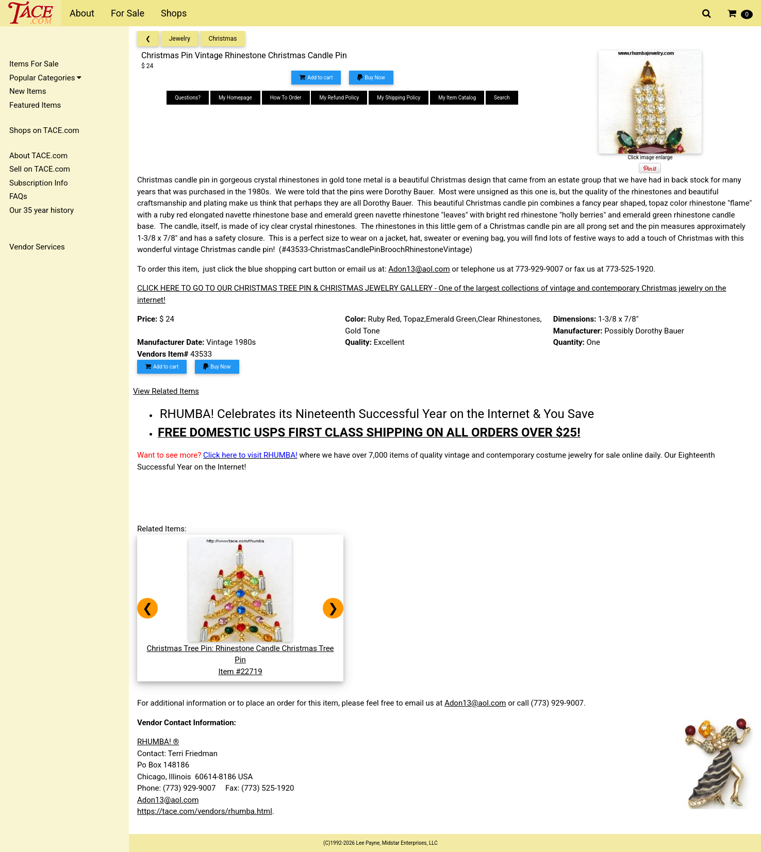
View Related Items (166, 391)
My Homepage (235, 98)
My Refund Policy (339, 98)
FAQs (18, 196)
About (82, 13)
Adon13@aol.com (419, 269)
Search (502, 98)
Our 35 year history (41, 210)
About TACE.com (38, 155)
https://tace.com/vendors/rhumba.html (204, 811)
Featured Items (35, 105)
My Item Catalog (457, 98)
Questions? (188, 98)
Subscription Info (38, 183)
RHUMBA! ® (158, 741)
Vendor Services (37, 247)
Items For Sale (34, 64)
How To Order (286, 98)
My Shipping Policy (398, 98)
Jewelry (179, 38)
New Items (27, 91)
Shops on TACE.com (44, 130)
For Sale (127, 13)
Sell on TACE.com (39, 169)
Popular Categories (45, 77)
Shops (174, 13)
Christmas (223, 38)
